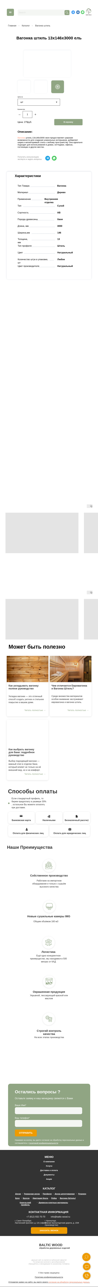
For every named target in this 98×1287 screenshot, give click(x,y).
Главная (12, 25)
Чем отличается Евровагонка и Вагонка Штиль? (69, 687)
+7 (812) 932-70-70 (36, 1217)
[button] (57, 86)
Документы (49, 1175)
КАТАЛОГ (49, 1188)
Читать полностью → (35, 710)
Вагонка (21, 138)
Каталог (26, 25)
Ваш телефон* (22, 1118)
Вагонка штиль (42, 25)
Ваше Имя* (20, 1105)
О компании (49, 1162)
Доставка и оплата (49, 1171)
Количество (21, 109)
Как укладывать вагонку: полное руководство (24, 687)
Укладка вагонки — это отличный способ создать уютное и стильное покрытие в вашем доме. (26, 699)
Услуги (49, 1166)
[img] (27, 669)
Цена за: (20, 97)
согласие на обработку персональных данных (69, 1282)
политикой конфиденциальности (43, 1143)
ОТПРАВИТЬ (26, 1133)
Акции (49, 1179)
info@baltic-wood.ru (60, 1217)
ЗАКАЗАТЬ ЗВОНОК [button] (49, 1231)
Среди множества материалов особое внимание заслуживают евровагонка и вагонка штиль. (67, 699)
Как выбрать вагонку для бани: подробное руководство (22, 752)
